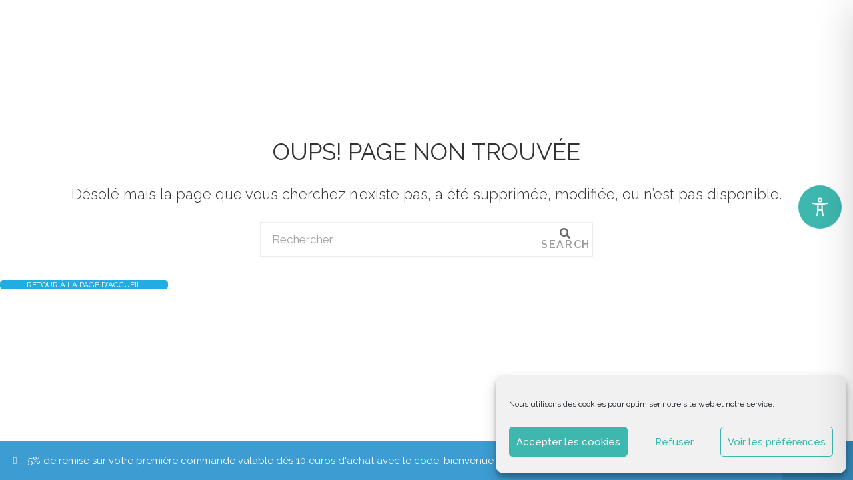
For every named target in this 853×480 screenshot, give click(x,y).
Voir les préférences (777, 442)
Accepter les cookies (568, 442)
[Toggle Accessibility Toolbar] (820, 207)
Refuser (674, 442)
